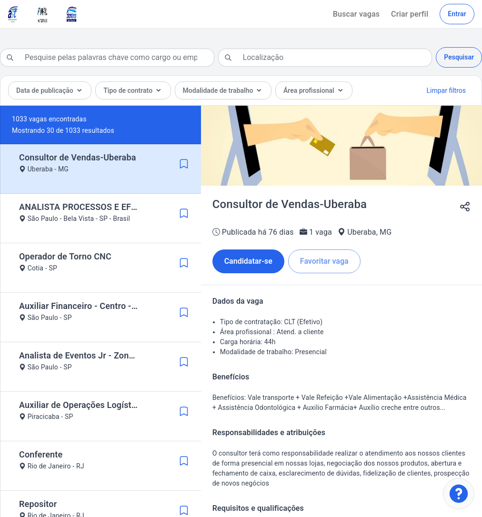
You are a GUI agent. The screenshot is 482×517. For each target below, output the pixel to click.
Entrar (457, 14)
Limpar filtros (446, 90)
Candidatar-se (248, 261)
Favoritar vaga (324, 261)
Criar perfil (409, 14)
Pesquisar (459, 57)
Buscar (356, 14)
